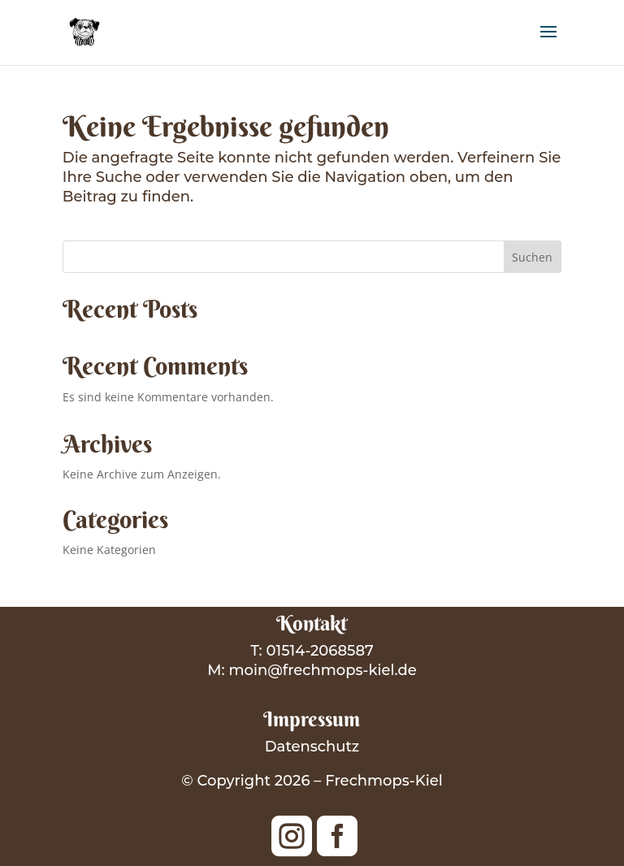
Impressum (311, 719)
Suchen (532, 257)
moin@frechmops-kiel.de (322, 670)
